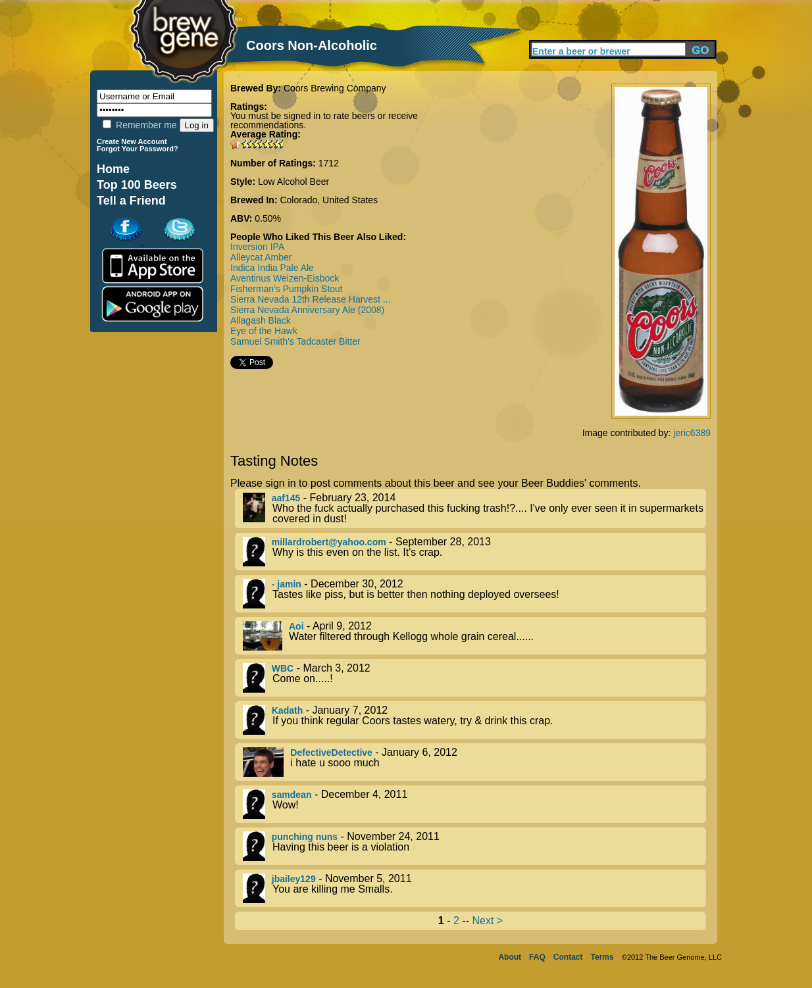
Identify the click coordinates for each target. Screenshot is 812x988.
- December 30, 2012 (474, 593)
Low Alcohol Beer (293, 181)
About (509, 957)
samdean (292, 794)
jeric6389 (692, 433)
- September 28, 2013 (474, 551)
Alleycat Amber (261, 257)
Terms (602, 957)
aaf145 (286, 498)
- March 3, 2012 (474, 678)
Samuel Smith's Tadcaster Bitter (295, 341)
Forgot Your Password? (137, 149)
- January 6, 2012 (474, 762)
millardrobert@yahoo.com (329, 542)
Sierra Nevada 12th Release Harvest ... (310, 299)
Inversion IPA (257, 246)
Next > (487, 920)
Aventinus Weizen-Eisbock (284, 278)
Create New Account (132, 141)
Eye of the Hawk (263, 331)
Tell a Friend (131, 200)
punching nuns (305, 836)
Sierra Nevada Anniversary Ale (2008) (307, 310)
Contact (568, 957)
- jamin (286, 584)
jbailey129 (294, 879)
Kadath (287, 710)
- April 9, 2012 (474, 636)
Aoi (296, 626)
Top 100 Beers (137, 184)
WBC (282, 668)
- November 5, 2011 (474, 888)
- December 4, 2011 (474, 804)
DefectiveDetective (331, 752)
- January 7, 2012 (474, 720)
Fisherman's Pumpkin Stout (286, 289)
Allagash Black (260, 320)
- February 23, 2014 (474, 508)
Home (113, 169)
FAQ (537, 957)
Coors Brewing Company (335, 88)
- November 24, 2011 (474, 846)
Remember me (139, 125)
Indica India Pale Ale (272, 267)
